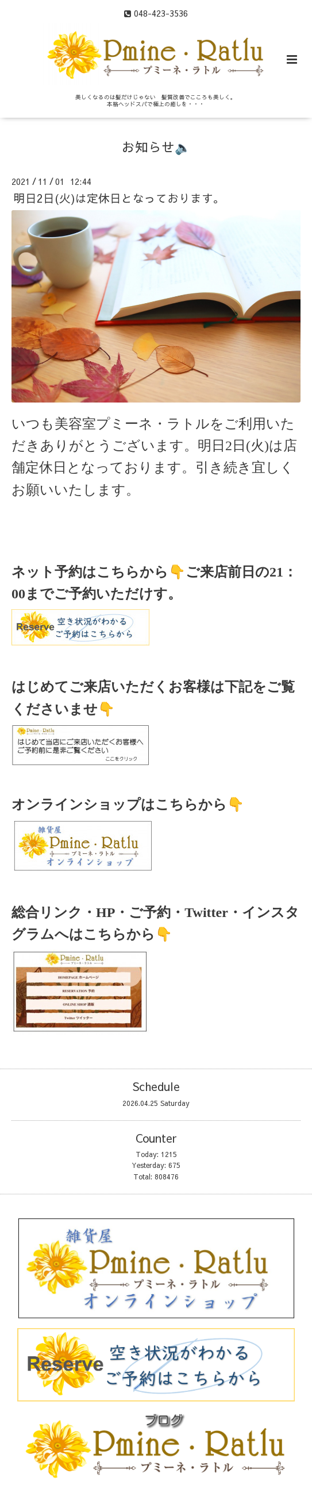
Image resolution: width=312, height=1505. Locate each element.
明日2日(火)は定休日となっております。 (119, 198)
